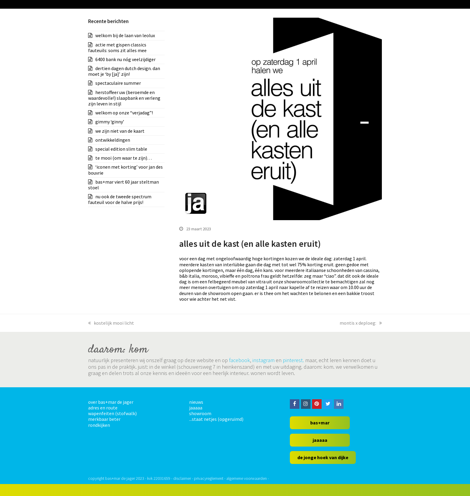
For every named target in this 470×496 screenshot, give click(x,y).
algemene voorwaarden (246, 478)
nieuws (196, 402)
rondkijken (99, 425)
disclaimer (182, 478)
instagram (263, 360)
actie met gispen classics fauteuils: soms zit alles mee (117, 47)
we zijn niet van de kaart (119, 131)
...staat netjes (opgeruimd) (216, 419)
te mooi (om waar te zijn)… (123, 158)
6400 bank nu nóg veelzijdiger (125, 59)
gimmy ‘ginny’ (109, 122)
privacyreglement (208, 478)
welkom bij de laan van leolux (125, 35)
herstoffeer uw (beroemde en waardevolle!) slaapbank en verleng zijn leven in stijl (124, 98)
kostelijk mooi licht (111, 323)
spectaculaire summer (118, 83)
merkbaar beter (104, 419)
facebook (239, 360)
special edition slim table (121, 149)
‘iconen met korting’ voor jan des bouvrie (125, 170)
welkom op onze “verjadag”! (124, 113)
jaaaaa (195, 408)
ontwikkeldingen (112, 140)
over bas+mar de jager (110, 402)
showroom (200, 413)
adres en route (103, 408)
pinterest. (293, 360)
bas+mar (319, 423)
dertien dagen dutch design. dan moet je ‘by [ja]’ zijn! (124, 71)
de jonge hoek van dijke (322, 457)
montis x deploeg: (361, 323)
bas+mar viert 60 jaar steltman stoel (123, 184)
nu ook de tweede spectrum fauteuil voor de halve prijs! (119, 199)
